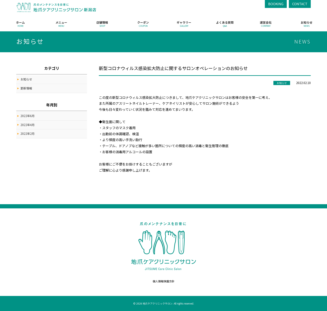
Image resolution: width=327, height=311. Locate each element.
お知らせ (306, 23)
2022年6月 (27, 116)
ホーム (20, 23)
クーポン (143, 23)
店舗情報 (102, 23)
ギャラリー (184, 23)
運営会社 (265, 23)
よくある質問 (224, 23)
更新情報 (26, 88)
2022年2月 (27, 133)
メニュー (61, 23)
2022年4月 (27, 125)
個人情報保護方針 (163, 281)
